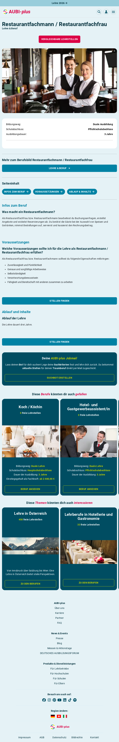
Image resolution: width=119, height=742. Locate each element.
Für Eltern (59, 683)
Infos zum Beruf (15, 191)
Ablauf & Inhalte (80, 191)
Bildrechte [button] (77, 737)
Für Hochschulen (59, 673)
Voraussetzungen (47, 191)
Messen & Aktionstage (59, 648)
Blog (59, 643)
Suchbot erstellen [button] (59, 377)
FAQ (59, 622)
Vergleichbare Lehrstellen (59, 39)
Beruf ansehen (30, 489)
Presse (59, 638)
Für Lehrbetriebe (59, 668)
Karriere (59, 613)
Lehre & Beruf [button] (59, 168)
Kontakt (94, 737)
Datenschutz (59, 737)
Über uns (59, 608)
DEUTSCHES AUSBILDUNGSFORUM (59, 653)
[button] (113, 12)
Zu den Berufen (30, 583)
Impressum (24, 737)
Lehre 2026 (59, 3)
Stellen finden (59, 300)
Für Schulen (59, 678)
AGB (42, 737)
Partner (59, 618)
